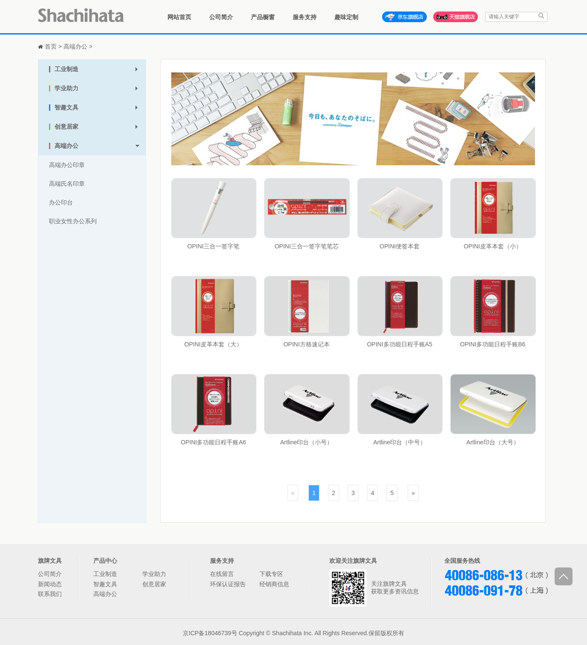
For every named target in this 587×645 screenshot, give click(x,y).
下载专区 (271, 573)
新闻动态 (50, 584)
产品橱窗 (263, 17)
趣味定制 (346, 17)
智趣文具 (105, 584)
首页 (51, 46)
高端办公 (75, 46)
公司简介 (221, 17)
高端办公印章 (67, 164)
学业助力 (154, 573)
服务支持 (305, 17)
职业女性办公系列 (73, 221)
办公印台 (61, 202)
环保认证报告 (228, 584)
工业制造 (105, 573)
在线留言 (222, 573)
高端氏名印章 (67, 183)
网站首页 (179, 17)
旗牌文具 (50, 560)
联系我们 (50, 593)
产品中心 (105, 560)
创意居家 (154, 584)
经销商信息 (274, 584)
